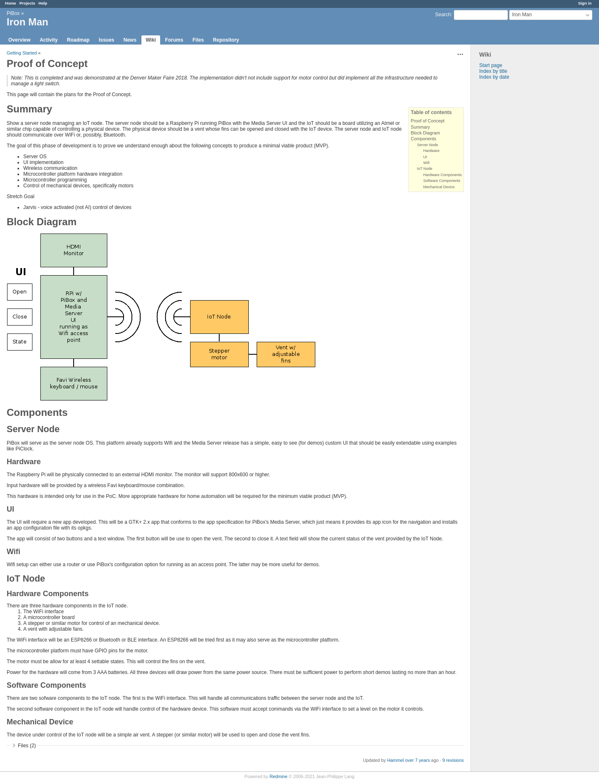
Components (423, 138)
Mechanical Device (439, 187)
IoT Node (424, 169)
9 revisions (453, 760)
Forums (174, 40)
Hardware (431, 151)
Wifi (426, 163)
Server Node (427, 145)
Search (443, 14)
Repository (226, 40)
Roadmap (78, 40)
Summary (420, 126)
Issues (106, 40)
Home (10, 3)
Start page (490, 65)
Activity (48, 40)
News (130, 40)
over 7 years (417, 760)
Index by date (494, 77)
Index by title (493, 71)
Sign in (585, 3)
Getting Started (22, 52)
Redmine (278, 776)
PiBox (13, 13)
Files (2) (27, 746)
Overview (19, 40)
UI (425, 157)
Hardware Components (442, 175)
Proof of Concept (427, 120)
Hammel (395, 760)
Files (198, 40)
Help (43, 3)
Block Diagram (425, 132)
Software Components (441, 181)
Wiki (151, 40)
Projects (27, 3)
